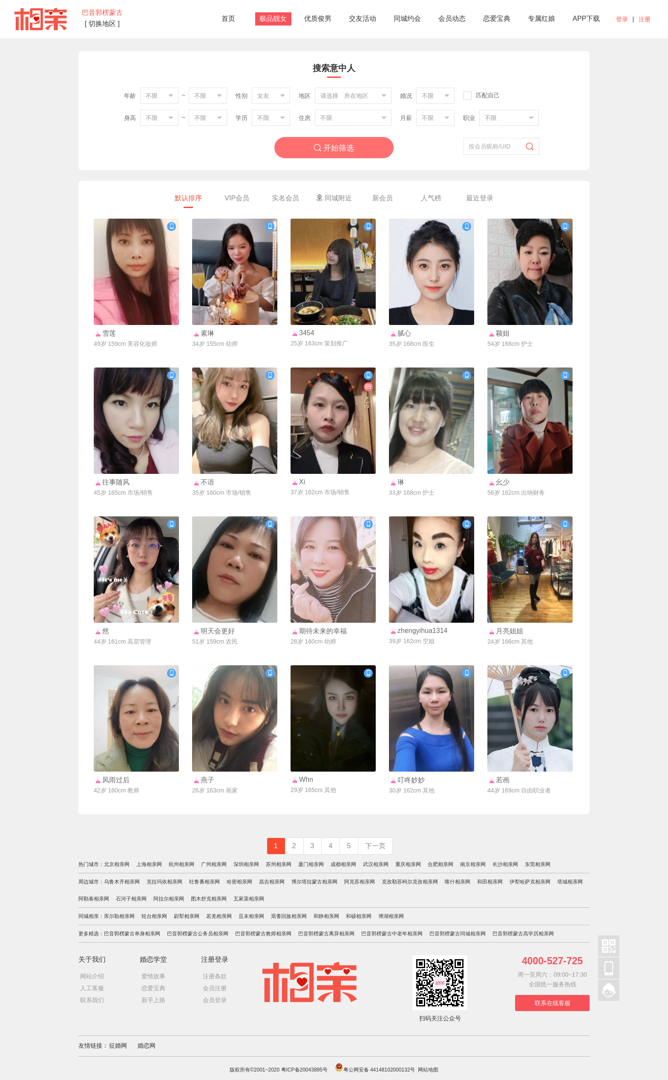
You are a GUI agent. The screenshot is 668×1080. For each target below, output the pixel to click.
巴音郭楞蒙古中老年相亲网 (392, 934)
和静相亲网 (326, 916)
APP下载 (586, 18)
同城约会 (407, 18)
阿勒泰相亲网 (93, 899)
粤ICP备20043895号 (304, 1070)
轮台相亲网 (154, 916)
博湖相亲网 (391, 916)
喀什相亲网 (457, 882)
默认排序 (188, 198)
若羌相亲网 (219, 916)
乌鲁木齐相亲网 (122, 882)
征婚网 (118, 1045)
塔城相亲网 (570, 882)
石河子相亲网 (131, 899)
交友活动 (362, 18)
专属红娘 (541, 18)
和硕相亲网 (358, 916)
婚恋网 (146, 1045)
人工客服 (92, 988)
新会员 (382, 198)
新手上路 (153, 1000)
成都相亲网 (343, 864)
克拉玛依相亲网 (164, 882)
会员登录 (215, 1000)
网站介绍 (92, 976)
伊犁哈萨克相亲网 (530, 882)
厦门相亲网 (311, 864)
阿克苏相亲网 (359, 882)
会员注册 (215, 988)
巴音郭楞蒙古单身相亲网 (132, 934)
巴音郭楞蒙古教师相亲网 (263, 934)
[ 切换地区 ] (102, 23)
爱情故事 (153, 976)
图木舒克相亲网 (209, 899)
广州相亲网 (214, 864)
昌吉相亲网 (272, 882)
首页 (228, 18)
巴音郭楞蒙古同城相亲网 (457, 934)
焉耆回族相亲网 (289, 916)
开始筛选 (334, 147)
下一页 (375, 845)
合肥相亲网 (440, 864)
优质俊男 (317, 18)
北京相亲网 (117, 864)
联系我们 (92, 1000)
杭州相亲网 (181, 864)
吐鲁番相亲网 (204, 882)
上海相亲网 (149, 864)
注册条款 (215, 976)
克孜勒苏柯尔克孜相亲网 (410, 882)
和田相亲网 (490, 882)
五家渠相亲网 (248, 899)
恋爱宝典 (496, 18)
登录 (622, 19)
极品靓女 (273, 18)
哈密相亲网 (239, 882)
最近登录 (479, 198)
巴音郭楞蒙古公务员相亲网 (197, 934)
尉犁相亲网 (186, 916)
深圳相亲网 (246, 864)
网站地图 (428, 1070)
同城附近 (334, 197)
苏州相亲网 (278, 864)
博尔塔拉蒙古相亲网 (314, 882)
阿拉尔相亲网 (168, 899)
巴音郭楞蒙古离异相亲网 (326, 934)
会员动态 (452, 18)
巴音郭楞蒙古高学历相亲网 (523, 934)
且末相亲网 (251, 916)
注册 (645, 19)
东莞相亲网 (537, 864)
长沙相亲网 (505, 864)
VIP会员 (237, 198)
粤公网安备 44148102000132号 (375, 1070)
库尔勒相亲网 (119, 916)
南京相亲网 (473, 864)
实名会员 (285, 198)
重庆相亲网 (408, 864)
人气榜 (431, 198)
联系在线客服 (552, 1003)
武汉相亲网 (376, 864)
